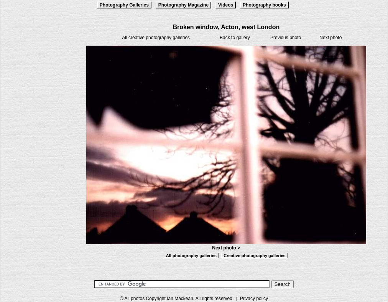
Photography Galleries (124, 5)
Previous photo (285, 37)
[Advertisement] (38, 139)
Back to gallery (235, 37)
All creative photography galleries (156, 37)
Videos (225, 5)
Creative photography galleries (254, 255)
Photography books (264, 5)
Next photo (330, 37)
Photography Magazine (183, 5)
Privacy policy (254, 298)
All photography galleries (191, 255)
